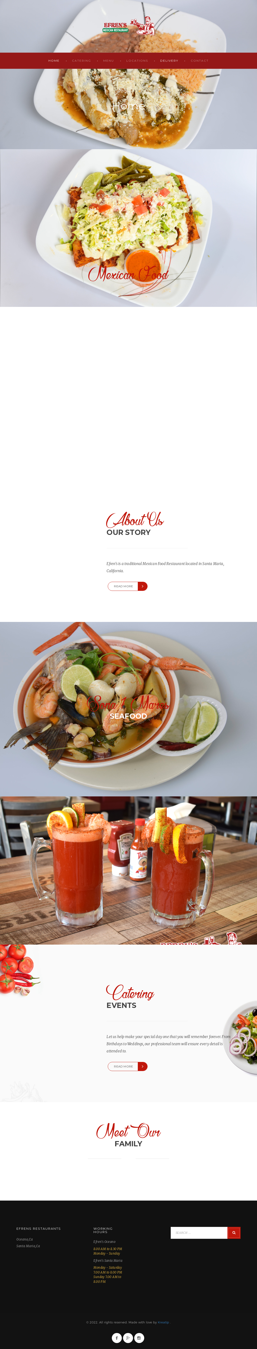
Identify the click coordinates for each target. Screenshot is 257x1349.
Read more (123, 586)
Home (54, 60)
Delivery (169, 60)
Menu (108, 60)
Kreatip (163, 1322)
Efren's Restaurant (128, 26)
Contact (200, 60)
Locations (137, 60)
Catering (81, 60)
